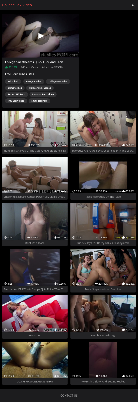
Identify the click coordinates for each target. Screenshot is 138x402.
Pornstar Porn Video (43, 94)
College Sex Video (58, 81)
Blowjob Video (34, 81)
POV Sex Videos (16, 100)
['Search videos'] (134, 5)
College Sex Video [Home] (17, 5)
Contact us (69, 396)
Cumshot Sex (15, 87)
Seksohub (13, 81)
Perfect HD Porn (16, 94)
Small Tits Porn (39, 100)
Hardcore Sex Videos (40, 87)
